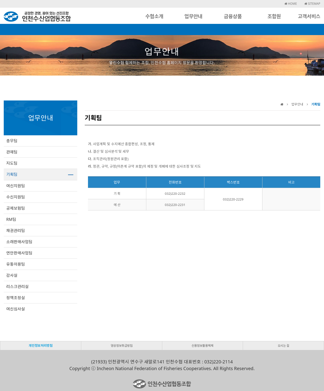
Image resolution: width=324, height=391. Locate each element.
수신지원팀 (15, 197)
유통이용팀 (15, 264)
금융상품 (233, 16)
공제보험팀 (15, 208)
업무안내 (193, 16)
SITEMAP (312, 3)
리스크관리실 (17, 286)
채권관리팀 (15, 230)
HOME (290, 3)
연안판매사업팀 (19, 253)
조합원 (274, 16)
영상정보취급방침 (122, 345)
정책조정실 (15, 297)
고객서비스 (309, 16)
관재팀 (11, 152)
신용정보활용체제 (202, 345)
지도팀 (11, 163)
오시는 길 (283, 345)
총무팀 (11, 141)
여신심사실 (15, 309)
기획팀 (11, 174)
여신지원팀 (15, 186)
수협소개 (154, 16)
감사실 (11, 275)
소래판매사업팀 (19, 241)
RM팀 (11, 219)
